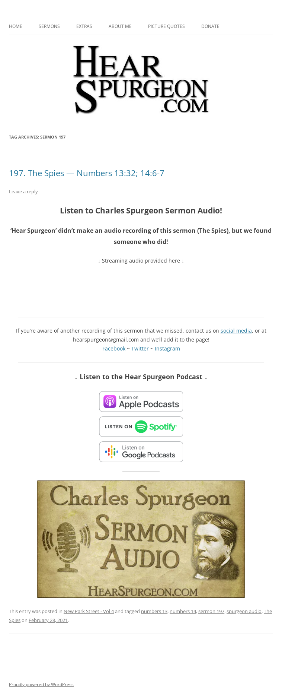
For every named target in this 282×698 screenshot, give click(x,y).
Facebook (113, 348)
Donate (210, 26)
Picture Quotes (166, 26)
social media (236, 330)
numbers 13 (154, 611)
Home (15, 26)
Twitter (140, 348)
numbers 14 (183, 611)
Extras (84, 26)
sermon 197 (211, 611)
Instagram (167, 348)
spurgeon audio (244, 611)
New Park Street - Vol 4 (89, 611)
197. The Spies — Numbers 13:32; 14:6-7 (86, 172)
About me (120, 26)
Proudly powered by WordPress (41, 684)
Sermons (49, 26)
